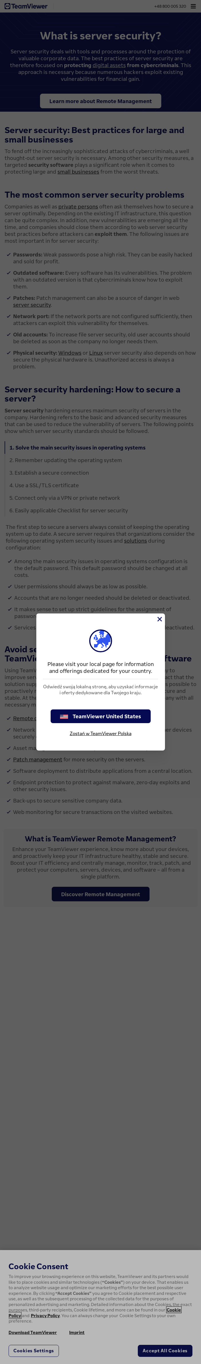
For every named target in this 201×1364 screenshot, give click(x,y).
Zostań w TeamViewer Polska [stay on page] (101, 733)
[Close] (159, 619)
